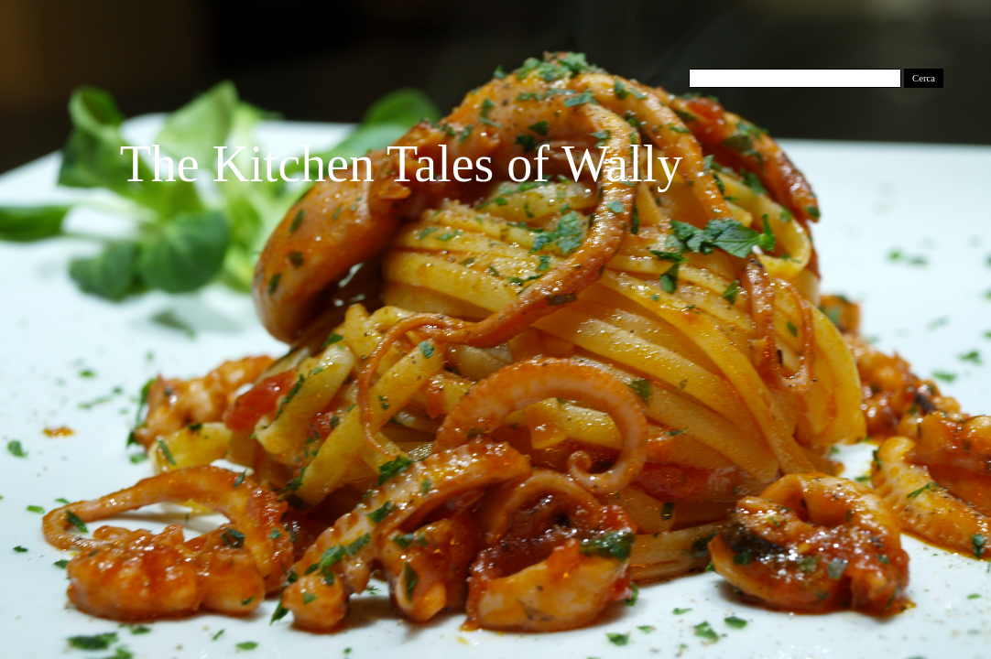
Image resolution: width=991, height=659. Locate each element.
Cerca (923, 78)
